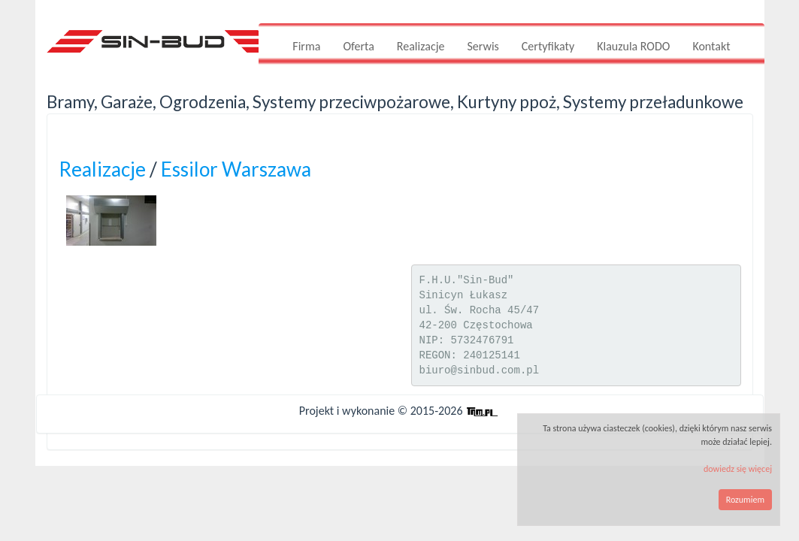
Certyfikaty (548, 46)
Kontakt (711, 46)
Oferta (358, 46)
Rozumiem (745, 499)
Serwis (482, 46)
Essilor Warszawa (236, 169)
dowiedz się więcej (738, 469)
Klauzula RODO (633, 46)
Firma (306, 46)
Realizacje (421, 46)
